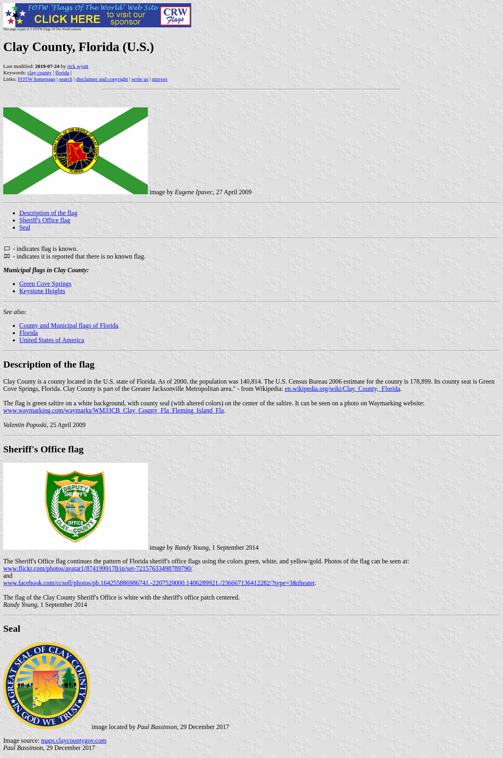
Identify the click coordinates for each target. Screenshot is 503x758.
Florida (28, 332)
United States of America (51, 340)
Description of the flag (48, 213)
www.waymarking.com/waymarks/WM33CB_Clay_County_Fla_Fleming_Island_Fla (113, 410)
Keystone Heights (42, 291)
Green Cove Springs (45, 283)
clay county (39, 73)
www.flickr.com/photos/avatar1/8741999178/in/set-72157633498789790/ (97, 568)
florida (62, 73)
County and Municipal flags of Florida (69, 325)
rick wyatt (77, 66)
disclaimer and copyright (102, 79)
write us (140, 79)
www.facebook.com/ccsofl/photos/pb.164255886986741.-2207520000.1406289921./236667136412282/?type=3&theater (159, 582)
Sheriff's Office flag (44, 220)
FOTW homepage (36, 79)
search (65, 79)
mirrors (159, 79)
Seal (25, 227)
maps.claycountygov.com (73, 740)
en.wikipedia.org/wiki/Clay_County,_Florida (342, 388)
